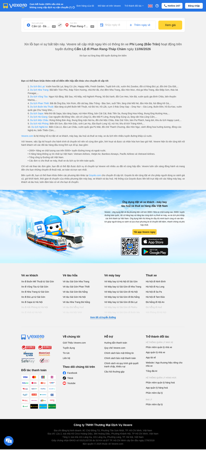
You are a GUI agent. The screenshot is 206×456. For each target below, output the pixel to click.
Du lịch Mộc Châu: (39, 120)
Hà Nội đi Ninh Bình (156, 281)
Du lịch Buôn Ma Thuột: (42, 106)
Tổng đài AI (151, 371)
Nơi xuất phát (37, 23)
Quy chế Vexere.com (114, 348)
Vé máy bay (112, 275)
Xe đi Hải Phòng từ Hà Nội (34, 307)
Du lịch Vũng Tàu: (39, 96)
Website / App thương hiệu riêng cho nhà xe (164, 364)
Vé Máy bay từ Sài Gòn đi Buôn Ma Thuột (122, 314)
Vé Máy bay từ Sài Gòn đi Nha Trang (122, 286)
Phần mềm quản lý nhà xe (159, 347)
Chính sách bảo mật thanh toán (120, 358)
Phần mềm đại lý (154, 393)
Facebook (72, 373)
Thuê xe (151, 275)
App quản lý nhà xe (155, 352)
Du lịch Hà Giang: (39, 117)
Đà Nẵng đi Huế (154, 307)
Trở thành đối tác (134, 5)
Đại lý (149, 399)
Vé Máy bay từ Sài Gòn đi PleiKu (120, 307)
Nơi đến (73, 23)
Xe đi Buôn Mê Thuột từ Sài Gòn (37, 281)
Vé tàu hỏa (70, 275)
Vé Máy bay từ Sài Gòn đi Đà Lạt (120, 302)
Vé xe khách (29, 275)
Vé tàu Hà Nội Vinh (72, 312)
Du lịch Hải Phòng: (40, 123)
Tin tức (66, 353)
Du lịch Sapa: (37, 113)
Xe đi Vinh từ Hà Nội (31, 312)
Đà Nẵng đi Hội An (155, 302)
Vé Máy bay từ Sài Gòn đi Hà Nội (121, 292)
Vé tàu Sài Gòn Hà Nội (74, 297)
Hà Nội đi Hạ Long (155, 286)
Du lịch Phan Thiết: (40, 103)
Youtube (71, 383)
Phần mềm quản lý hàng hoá (160, 382)
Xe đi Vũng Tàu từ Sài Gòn (34, 286)
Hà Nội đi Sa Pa (154, 292)
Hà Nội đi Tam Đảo (155, 297)
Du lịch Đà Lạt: (38, 86)
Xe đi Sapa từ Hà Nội (31, 302)
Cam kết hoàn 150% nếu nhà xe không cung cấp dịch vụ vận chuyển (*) (51, 6)
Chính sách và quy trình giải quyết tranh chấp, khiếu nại (121, 365)
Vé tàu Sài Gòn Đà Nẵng (75, 292)
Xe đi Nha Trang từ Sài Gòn (35, 292)
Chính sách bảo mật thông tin (119, 353)
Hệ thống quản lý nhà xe (159, 342)
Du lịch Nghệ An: (40, 127)
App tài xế (151, 357)
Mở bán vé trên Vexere (109, 5)
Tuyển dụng (69, 348)
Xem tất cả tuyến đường (103, 317)
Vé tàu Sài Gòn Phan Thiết (76, 286)
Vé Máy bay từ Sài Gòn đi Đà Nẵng (122, 297)
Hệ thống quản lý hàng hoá (161, 378)
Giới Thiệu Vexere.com (74, 342)
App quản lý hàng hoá (157, 387)
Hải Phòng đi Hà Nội (156, 312)
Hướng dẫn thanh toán (115, 342)
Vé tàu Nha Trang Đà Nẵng (76, 302)
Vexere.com (27, 136)
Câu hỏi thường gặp (114, 371)
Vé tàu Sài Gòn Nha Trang (76, 281)
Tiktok (70, 378)
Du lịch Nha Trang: (40, 90)
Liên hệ (66, 358)
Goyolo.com (95, 175)
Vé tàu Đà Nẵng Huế (73, 307)
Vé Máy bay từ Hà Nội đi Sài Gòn (121, 281)
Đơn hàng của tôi (85, 5)
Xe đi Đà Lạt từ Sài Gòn (33, 297)
